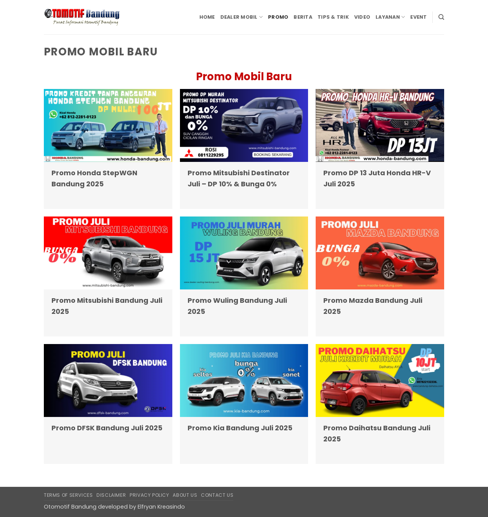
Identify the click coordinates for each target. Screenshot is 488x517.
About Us (185, 495)
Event (418, 17)
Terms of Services (68, 495)
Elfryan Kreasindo (161, 507)
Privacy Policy (149, 495)
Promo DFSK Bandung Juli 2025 (106, 428)
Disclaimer (111, 495)
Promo (278, 17)
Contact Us (217, 495)
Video (362, 17)
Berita (303, 17)
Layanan (390, 17)
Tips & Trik (333, 17)
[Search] (441, 17)
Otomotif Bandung (70, 507)
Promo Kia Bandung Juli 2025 (240, 428)
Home (207, 17)
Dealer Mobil (241, 17)
